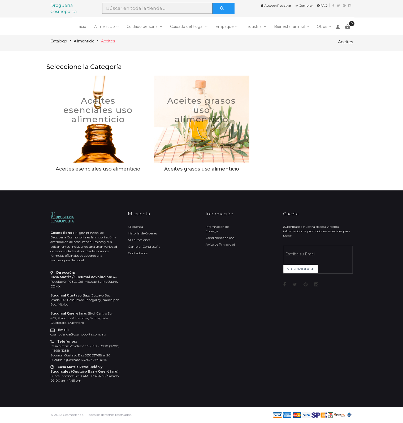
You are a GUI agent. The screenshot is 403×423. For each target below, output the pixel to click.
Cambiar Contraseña (144, 246)
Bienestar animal (289, 26)
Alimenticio (104, 26)
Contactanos (138, 253)
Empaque (224, 26)
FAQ (322, 5)
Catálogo (58, 41)
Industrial (253, 26)
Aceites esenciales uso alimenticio (98, 109)
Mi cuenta (135, 227)
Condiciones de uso (220, 238)
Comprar (304, 5)
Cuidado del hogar (187, 26)
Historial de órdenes (142, 233)
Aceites (108, 41)
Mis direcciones (139, 240)
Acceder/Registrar (276, 5)
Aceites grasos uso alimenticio (201, 109)
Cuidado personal (142, 26)
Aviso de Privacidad (220, 244)
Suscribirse (300, 269)
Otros (322, 26)
